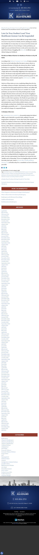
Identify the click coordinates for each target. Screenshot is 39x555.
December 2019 (5, 337)
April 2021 (4, 312)
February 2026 (5, 214)
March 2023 (4, 273)
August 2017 (4, 381)
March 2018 (4, 369)
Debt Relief (4, 448)
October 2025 (4, 221)
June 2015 (3, 416)
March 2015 (4, 421)
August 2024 (4, 244)
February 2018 (5, 371)
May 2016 (3, 405)
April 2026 (4, 211)
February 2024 (5, 254)
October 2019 (4, 339)
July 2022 (3, 286)
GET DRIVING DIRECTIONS (20, 520)
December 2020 (5, 319)
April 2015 (4, 420)
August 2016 (4, 399)
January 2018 (4, 372)
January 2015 (4, 425)
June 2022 (4, 288)
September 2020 (5, 324)
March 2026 (4, 212)
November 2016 (5, 394)
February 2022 (5, 295)
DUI (2, 455)
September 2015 (5, 413)
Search (21, 1)
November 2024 (5, 239)
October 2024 (4, 241)
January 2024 (4, 256)
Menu (27, 1)
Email (17, 1)
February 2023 (5, 275)
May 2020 (4, 330)
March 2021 (4, 313)
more (19, 106)
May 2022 (3, 290)
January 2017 (4, 391)
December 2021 (5, 298)
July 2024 (3, 246)
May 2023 (3, 270)
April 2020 (4, 332)
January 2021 (4, 317)
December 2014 (5, 426)
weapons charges (6, 475)
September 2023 (5, 263)
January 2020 (4, 335)
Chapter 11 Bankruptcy (7, 440)
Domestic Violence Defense (8, 452)
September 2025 (5, 222)
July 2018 (3, 362)
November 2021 (5, 300)
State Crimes (4, 470)
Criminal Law (5, 447)
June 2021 (3, 308)
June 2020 (4, 329)
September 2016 (5, 398)
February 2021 (5, 315)
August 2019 (4, 342)
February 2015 (5, 423)
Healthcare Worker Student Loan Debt (9, 173)
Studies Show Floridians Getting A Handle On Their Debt (16, 179)
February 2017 (5, 389)
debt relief (23, 50)
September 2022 (5, 283)
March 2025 (4, 232)
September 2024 (5, 243)
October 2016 (4, 396)
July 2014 (3, 430)
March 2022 (4, 293)
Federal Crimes (5, 458)
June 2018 (3, 364)
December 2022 (5, 278)
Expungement (5, 457)
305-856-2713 (26, 8)
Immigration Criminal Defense (9, 462)
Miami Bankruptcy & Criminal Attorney (10, 27)
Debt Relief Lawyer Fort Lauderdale (11, 172)
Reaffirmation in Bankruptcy (9, 202)
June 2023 (4, 268)
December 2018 (5, 354)
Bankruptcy (26, 27)
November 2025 (5, 219)
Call (13, 1)
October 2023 (4, 261)
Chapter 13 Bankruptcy (7, 441)
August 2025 (4, 224)
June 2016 (3, 403)
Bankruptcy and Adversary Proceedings (11, 197)
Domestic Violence (6, 450)
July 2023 (3, 266)
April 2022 (4, 291)
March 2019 (4, 349)
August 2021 (4, 305)
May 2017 (3, 386)
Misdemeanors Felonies (7, 465)
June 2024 (4, 248)
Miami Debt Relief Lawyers (28, 175)
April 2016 (4, 406)
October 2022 (4, 281)
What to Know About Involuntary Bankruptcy (13, 194)
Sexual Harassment (6, 468)
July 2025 (3, 226)
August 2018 (4, 361)
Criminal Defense (6, 445)
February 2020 (5, 334)
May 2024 (3, 249)
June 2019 (3, 345)
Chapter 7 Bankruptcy (7, 443)
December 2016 (5, 393)
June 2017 (3, 384)
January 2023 (4, 276)
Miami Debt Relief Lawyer (16, 175)
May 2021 (3, 310)
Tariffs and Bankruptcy (7, 199)
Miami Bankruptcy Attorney (24, 173)
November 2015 (5, 411)
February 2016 (5, 410)
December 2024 (5, 238)
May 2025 (3, 229)
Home (10, 1)
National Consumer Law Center (18, 61)
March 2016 (4, 408)
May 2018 (3, 366)
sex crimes (4, 467)
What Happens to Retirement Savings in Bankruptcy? (15, 192)
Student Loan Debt (19, 176)
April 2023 (4, 271)
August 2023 (4, 264)
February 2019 (5, 351)
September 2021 (5, 303)
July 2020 (3, 327)
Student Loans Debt (6, 472)
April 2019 (4, 347)
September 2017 (5, 379)
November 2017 (5, 376)
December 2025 (5, 217)
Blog (22, 27)
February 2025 (5, 234)
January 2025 (4, 236)
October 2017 (4, 378)
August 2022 (4, 285)
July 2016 (3, 401)
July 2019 (3, 344)
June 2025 (4, 227)
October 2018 (4, 357)
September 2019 (5, 340)
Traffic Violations (6, 474)
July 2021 (3, 307)
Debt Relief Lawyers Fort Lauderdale (28, 172)
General (3, 460)
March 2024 (4, 253)
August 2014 (4, 428)
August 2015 (4, 415)
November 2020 (5, 320)
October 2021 (4, 302)
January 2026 (4, 216)
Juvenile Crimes (5, 463)
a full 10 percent (27, 78)
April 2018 (4, 367)
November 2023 (5, 259)
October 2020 (5, 322)
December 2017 (5, 374)
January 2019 (4, 352)
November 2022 (5, 280)
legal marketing (15, 523)
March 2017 (4, 388)
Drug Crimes (4, 453)
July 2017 (3, 383)
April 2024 (4, 251)
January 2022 (4, 297)
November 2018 (5, 356)
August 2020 (4, 325)
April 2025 (4, 231)
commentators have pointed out (11, 115)
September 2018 (5, 359)
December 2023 (5, 258)
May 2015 (3, 418)
